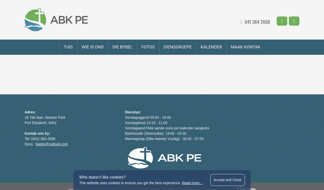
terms (112, 165)
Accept (228, 180)
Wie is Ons (93, 46)
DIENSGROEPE (178, 46)
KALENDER (211, 46)
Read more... (192, 183)
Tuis (68, 46)
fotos (148, 46)
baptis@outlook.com (52, 144)
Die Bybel (122, 46)
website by (239, 165)
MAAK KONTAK (245, 46)
